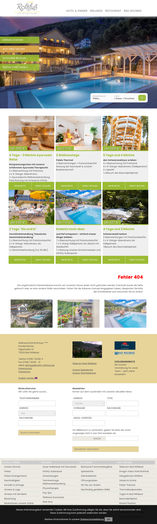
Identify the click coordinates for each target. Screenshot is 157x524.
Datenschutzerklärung (92, 519)
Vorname (79, 408)
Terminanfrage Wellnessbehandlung (54, 482)
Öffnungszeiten (89, 480)
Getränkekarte (88, 475)
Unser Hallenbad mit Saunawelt (59, 466)
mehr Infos (20, 185)
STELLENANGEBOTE (125, 361)
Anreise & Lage (12, 489)
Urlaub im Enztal (127, 480)
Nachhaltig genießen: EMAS (95, 489)
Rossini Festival (127, 503)
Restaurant (113, 11)
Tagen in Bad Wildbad (131, 494)
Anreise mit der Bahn (15, 494)
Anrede (23, 408)
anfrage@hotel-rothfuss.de (39, 365)
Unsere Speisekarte (82, 369)
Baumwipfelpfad (128, 498)
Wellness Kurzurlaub (53, 497)
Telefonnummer (29, 398)
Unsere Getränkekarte (84, 373)
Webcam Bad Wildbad (84, 363)
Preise (7, 471)
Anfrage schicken (12, 39)
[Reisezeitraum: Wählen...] (101, 97)
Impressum (24, 371)
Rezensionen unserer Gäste (19, 503)
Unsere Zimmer (12, 466)
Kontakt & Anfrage (14, 485)
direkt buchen (42, 185)
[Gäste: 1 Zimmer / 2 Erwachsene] (124, 97)
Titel (110, 398)
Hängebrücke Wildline (131, 475)
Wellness (96, 11)
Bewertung (10, 498)
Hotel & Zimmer (76, 11)
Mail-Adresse (82, 418)
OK (108, 519)
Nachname (26, 418)
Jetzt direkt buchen (13, 49)
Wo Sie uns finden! (91, 485)
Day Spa (47, 492)
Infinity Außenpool (52, 471)
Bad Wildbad (133, 11)
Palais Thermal (127, 485)
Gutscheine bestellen (14, 58)
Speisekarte (87, 471)
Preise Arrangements (15, 475)
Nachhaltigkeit (12, 480)
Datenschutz (25, 368)
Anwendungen (50, 475)
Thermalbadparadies (130, 489)
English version (27, 378)
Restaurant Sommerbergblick (96, 466)
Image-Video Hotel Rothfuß (134, 471)
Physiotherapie (51, 488)
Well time (48, 501)
